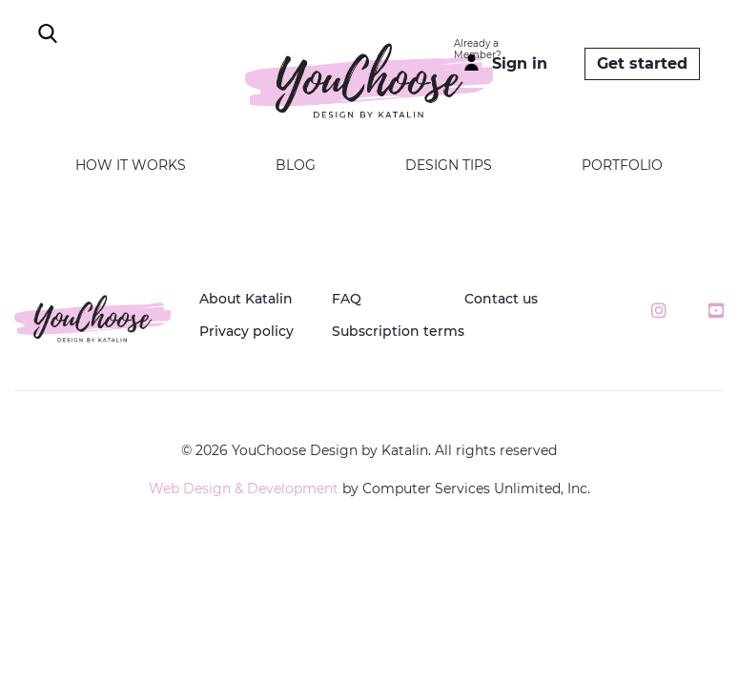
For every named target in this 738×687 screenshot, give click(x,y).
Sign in (519, 63)
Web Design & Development (243, 488)
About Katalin (246, 298)
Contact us (501, 298)
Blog (296, 165)
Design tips (448, 165)
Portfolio (622, 165)
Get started (642, 63)
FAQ (346, 298)
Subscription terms (398, 331)
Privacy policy (246, 331)
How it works (130, 165)
